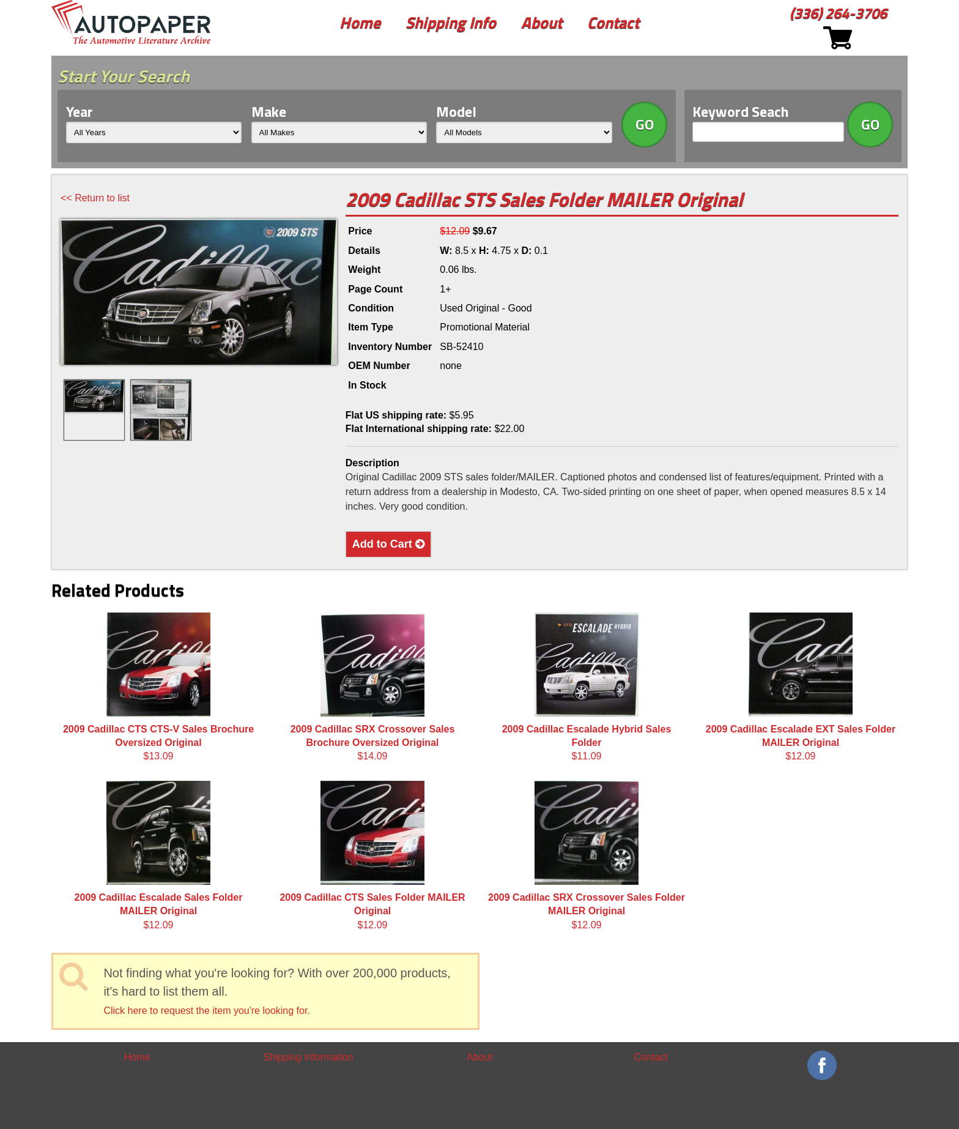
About (541, 22)
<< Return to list (95, 198)
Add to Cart (388, 544)
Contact (613, 22)
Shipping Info (450, 22)
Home (359, 22)
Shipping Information (309, 1057)
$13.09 (158, 687)
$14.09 (373, 687)
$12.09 (800, 687)
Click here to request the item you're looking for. (206, 1010)
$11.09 (587, 687)
